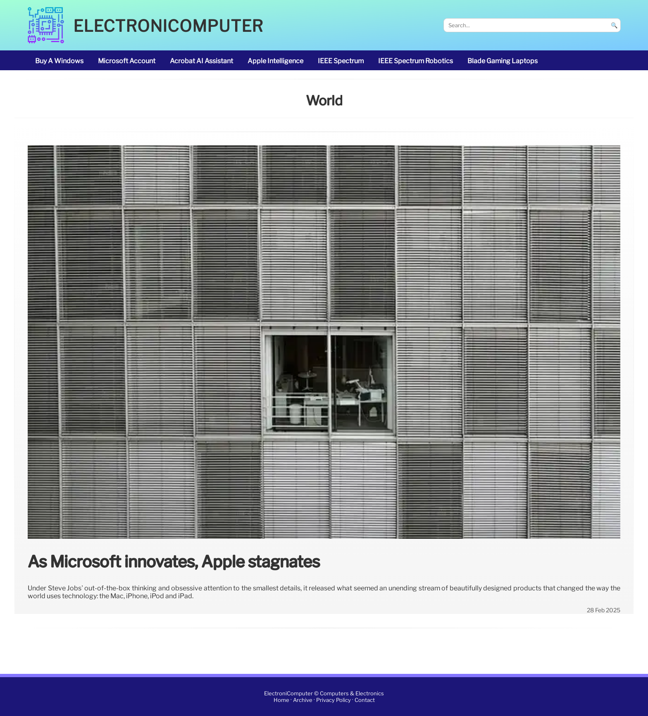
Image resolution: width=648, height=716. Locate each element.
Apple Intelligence (275, 61)
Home (281, 700)
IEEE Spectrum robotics (415, 61)
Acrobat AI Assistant (201, 61)
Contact (365, 700)
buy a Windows (59, 61)
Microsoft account (126, 61)
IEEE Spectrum (341, 61)
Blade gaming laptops (502, 61)
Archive (302, 700)
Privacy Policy (333, 700)
